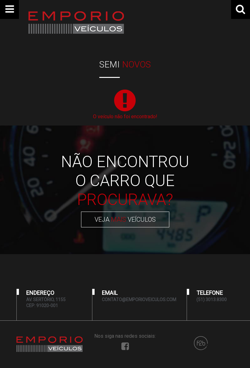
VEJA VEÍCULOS (125, 219)
